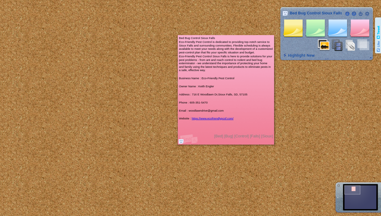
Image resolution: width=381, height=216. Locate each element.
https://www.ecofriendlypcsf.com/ (212, 118)
